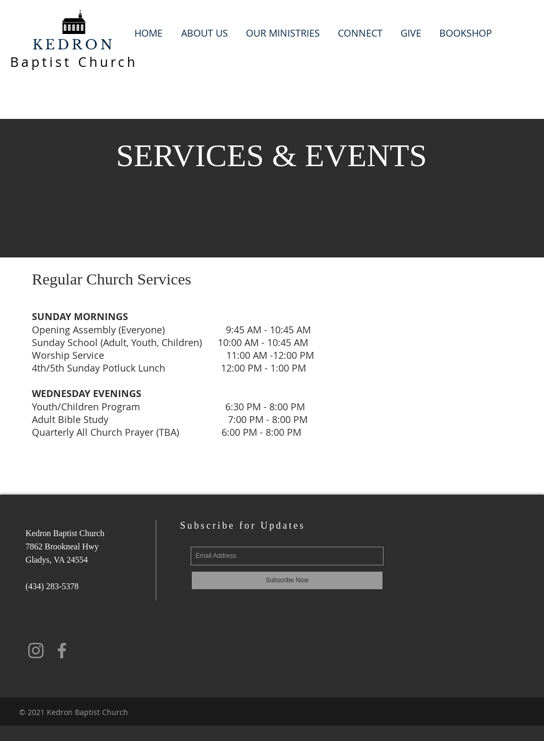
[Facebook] (62, 650)
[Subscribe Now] (287, 580)
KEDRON (73, 45)
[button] (204, 33)
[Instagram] (36, 650)
